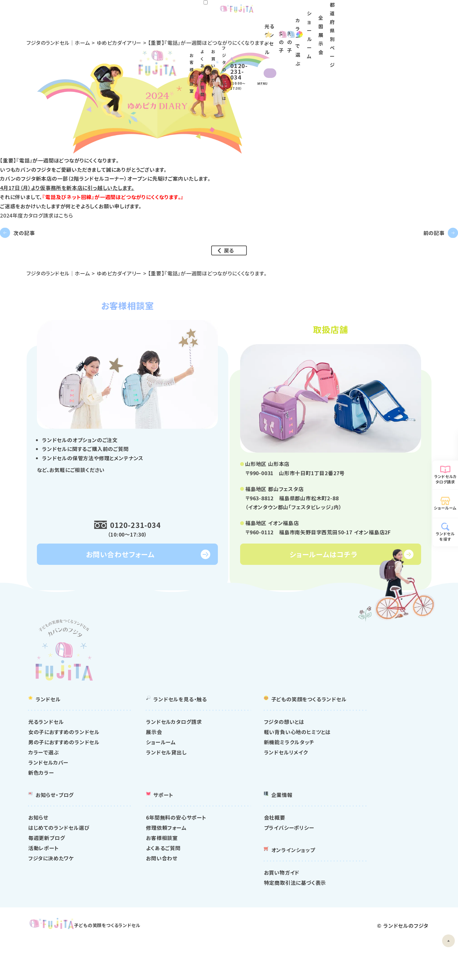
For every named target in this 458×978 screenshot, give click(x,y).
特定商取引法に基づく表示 (358, 909)
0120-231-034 (138, 551)
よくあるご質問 (248, 13)
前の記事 (422, 244)
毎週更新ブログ (146, 864)
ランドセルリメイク (349, 779)
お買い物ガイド (283, 13)
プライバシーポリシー (352, 854)
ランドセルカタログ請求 (445, 479)
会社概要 (337, 844)
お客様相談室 (214, 13)
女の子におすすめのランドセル (163, 758)
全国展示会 (373, 28)
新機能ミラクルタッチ (352, 769)
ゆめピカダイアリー (137, 42)
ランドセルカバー (148, 789)
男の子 (260, 28)
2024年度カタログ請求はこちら (36, 215)
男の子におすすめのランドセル (163, 769)
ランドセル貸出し (247, 779)
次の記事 (36, 244)
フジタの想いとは (321, 13)
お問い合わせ (243, 885)
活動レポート (143, 874)
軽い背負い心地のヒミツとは (360, 758)
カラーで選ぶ (143, 779)
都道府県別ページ (415, 28)
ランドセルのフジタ (390, 962)
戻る (229, 274)
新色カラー (140, 799)
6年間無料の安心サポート (257, 844)
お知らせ (138, 844)
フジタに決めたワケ (150, 885)
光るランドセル (182, 28)
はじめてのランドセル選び (158, 854)
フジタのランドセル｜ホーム (76, 42)
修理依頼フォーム (247, 854)
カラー (301, 28)
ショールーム (338, 28)
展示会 (235, 758)
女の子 (225, 28)
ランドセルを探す (445, 536)
